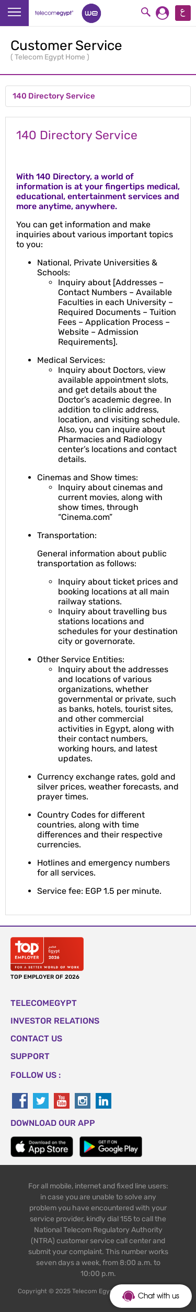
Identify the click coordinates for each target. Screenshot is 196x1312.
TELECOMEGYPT (43, 1003)
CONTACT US (36, 1038)
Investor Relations (54, 1021)
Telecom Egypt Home (51, 57)
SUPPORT (30, 1056)
